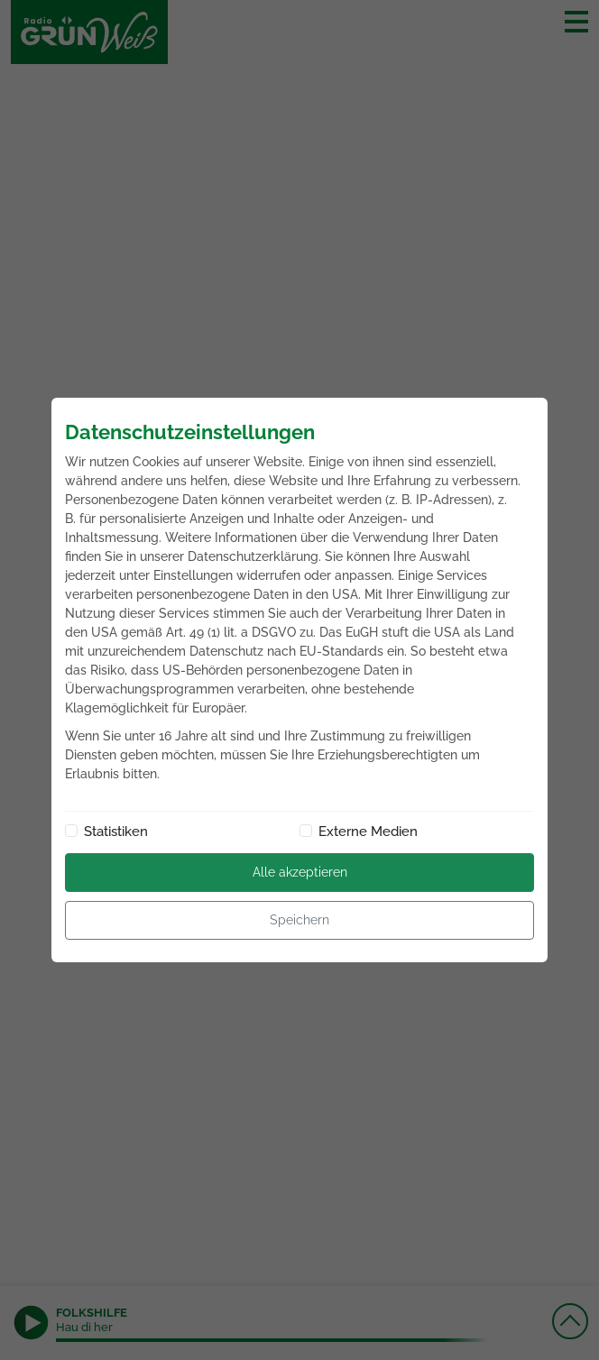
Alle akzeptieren (300, 872)
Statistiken (116, 831)
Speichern (299, 920)
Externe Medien (368, 831)
